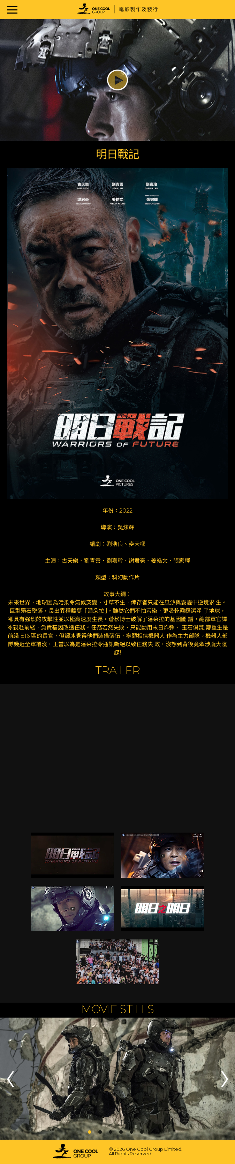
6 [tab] (142, 1132)
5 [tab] (131, 1132)
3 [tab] (110, 1132)
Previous (10, 1079)
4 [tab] (121, 1132)
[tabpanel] (117, 1079)
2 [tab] (100, 1132)
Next (224, 1079)
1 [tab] (89, 1132)
